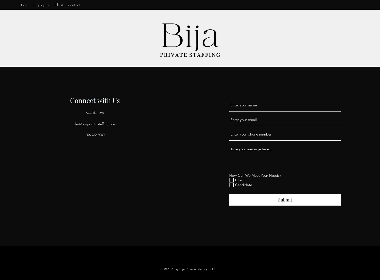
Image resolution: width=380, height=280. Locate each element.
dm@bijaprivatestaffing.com (95, 124)
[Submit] (285, 200)
